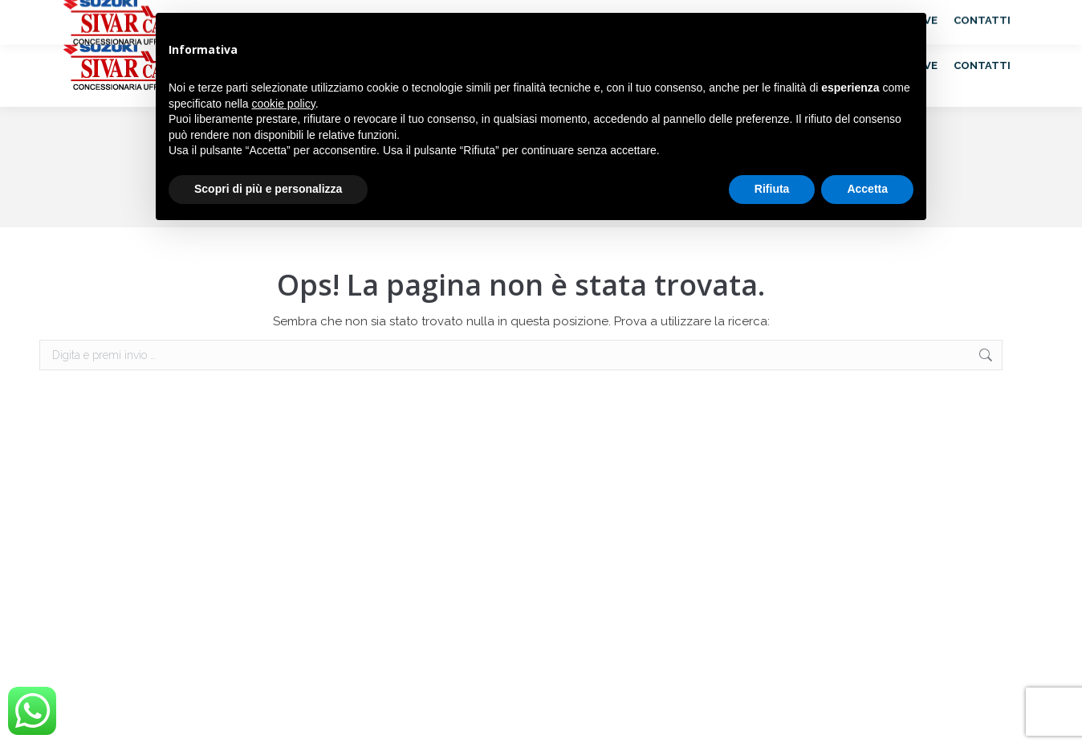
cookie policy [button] (283, 103)
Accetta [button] (867, 188)
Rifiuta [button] (772, 188)
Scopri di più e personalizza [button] (268, 188)
